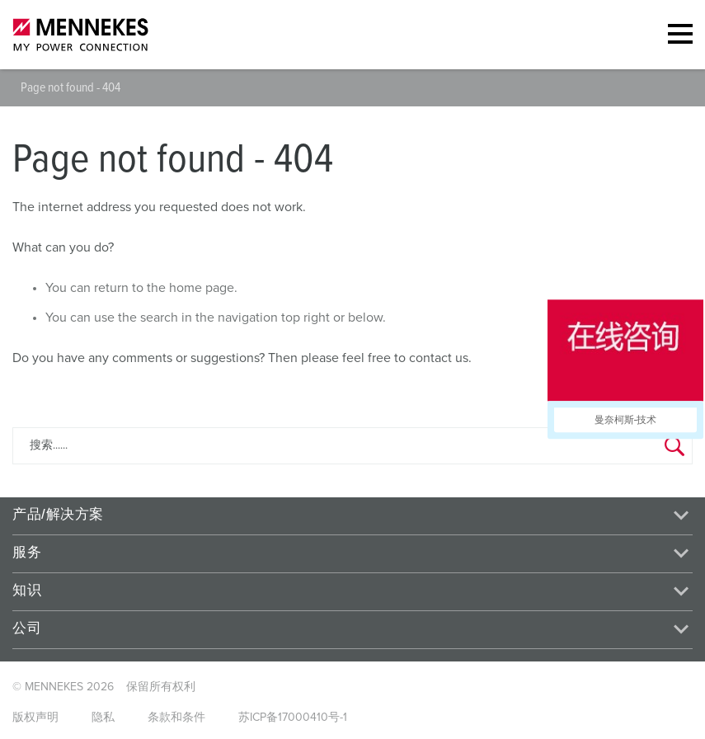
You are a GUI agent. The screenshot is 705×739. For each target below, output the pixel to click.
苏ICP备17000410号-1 (292, 717)
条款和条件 (176, 717)
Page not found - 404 (70, 87)
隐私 (103, 717)
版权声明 (35, 717)
